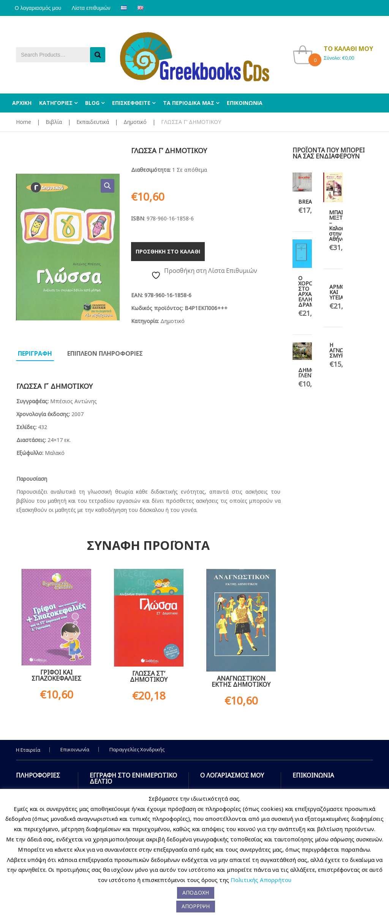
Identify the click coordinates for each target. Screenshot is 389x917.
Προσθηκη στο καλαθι (168, 251)
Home (23, 121)
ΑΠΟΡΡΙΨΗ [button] (196, 906)
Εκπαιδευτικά (92, 121)
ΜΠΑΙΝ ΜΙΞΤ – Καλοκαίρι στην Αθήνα (341, 225)
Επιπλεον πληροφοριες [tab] (105, 353)
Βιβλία (54, 121)
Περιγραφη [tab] (35, 353)
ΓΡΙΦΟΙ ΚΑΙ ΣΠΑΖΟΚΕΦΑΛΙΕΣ (56, 675)
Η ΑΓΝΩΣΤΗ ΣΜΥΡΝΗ (341, 350)
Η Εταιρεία (28, 749)
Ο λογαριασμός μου (39, 8)
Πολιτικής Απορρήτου (261, 880)
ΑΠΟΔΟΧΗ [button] (195, 892)
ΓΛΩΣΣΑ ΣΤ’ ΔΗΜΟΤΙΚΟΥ (149, 676)
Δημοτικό (135, 121)
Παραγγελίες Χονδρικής (136, 749)
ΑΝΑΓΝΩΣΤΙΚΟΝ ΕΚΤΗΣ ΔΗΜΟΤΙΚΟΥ (241, 681)
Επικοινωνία (74, 749)
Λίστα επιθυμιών (94, 8)
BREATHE (310, 201)
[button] (107, 186)
